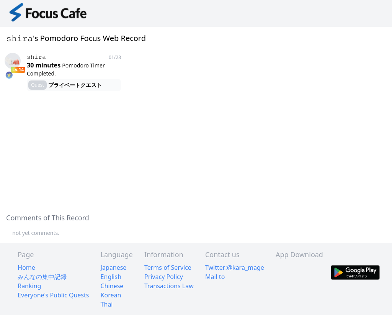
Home (26, 267)
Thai (107, 304)
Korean (111, 295)
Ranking (29, 286)
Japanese (114, 267)
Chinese (112, 286)
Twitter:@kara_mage (234, 267)
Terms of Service (167, 267)
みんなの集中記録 (42, 276)
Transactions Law (169, 286)
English (111, 276)
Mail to (215, 276)
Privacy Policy (163, 276)
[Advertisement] (196, 152)
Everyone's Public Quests (53, 295)
